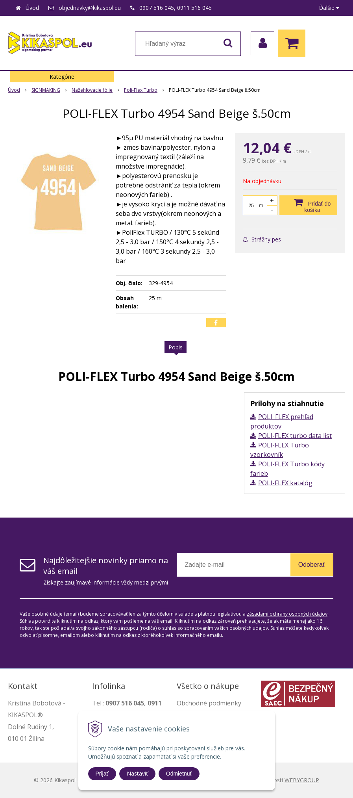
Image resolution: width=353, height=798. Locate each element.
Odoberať (311, 564)
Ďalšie (329, 7)
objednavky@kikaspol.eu (90, 7)
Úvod (32, 7)
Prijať (102, 773)
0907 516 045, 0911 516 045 (175, 7)
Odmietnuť (179, 773)
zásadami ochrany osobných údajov (287, 614)
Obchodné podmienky (209, 703)
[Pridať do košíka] (308, 205)
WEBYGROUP (302, 780)
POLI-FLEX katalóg (285, 483)
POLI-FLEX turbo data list (295, 435)
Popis (175, 347)
